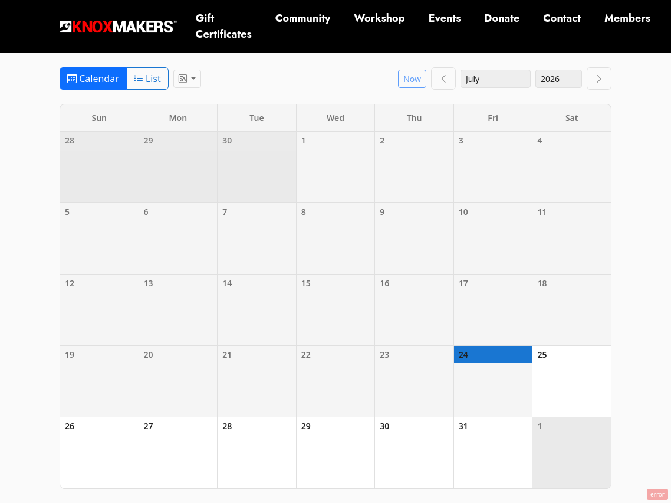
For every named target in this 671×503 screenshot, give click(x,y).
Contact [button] (562, 18)
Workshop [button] (379, 18)
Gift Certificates (224, 26)
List (147, 78)
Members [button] (627, 18)
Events (445, 18)
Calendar (93, 78)
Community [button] (303, 18)
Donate (501, 18)
